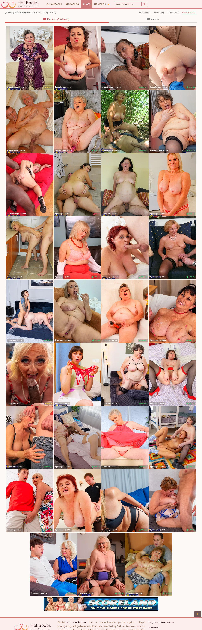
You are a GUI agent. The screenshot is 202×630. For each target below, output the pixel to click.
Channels (72, 4)
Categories (54, 4)
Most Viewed (173, 13)
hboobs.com (79, 622)
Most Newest (144, 13)
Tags (86, 4)
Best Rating (159, 13)
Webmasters (153, 628)
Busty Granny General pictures (161, 623)
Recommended (188, 13)
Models (100, 4)
